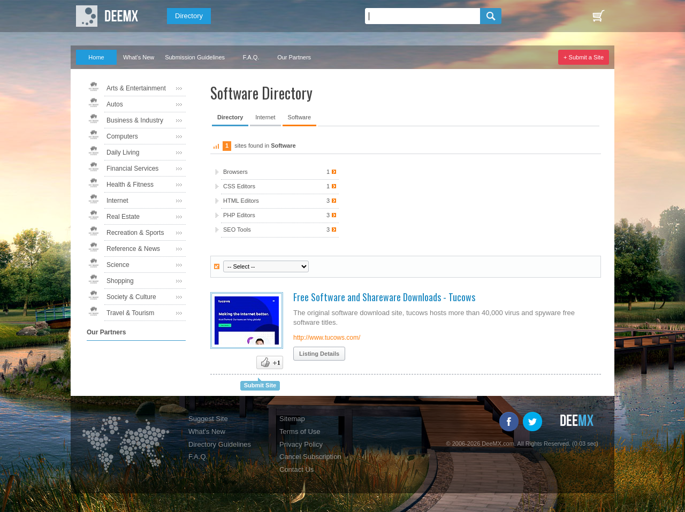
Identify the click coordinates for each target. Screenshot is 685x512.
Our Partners (294, 57)
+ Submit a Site (584, 57)
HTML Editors (279, 201)
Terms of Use (300, 431)
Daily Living (122, 152)
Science (118, 265)
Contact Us (296, 469)
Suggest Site (208, 419)
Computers (122, 136)
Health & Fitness (130, 184)
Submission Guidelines (195, 57)
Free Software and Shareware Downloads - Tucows (384, 297)
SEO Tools (279, 230)
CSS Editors (279, 186)
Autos (114, 104)
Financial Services (132, 168)
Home (96, 57)
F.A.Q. (251, 57)
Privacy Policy (301, 444)
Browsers (279, 172)
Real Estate (123, 216)
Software (299, 117)
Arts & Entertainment (136, 88)
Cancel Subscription (310, 457)
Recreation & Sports (135, 232)
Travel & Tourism (130, 313)
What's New (138, 57)
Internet (117, 200)
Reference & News (133, 249)
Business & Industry (134, 120)
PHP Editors (279, 215)
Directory (189, 16)
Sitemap (292, 419)
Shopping (120, 281)
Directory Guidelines (219, 444)
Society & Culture (131, 297)
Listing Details (319, 353)
